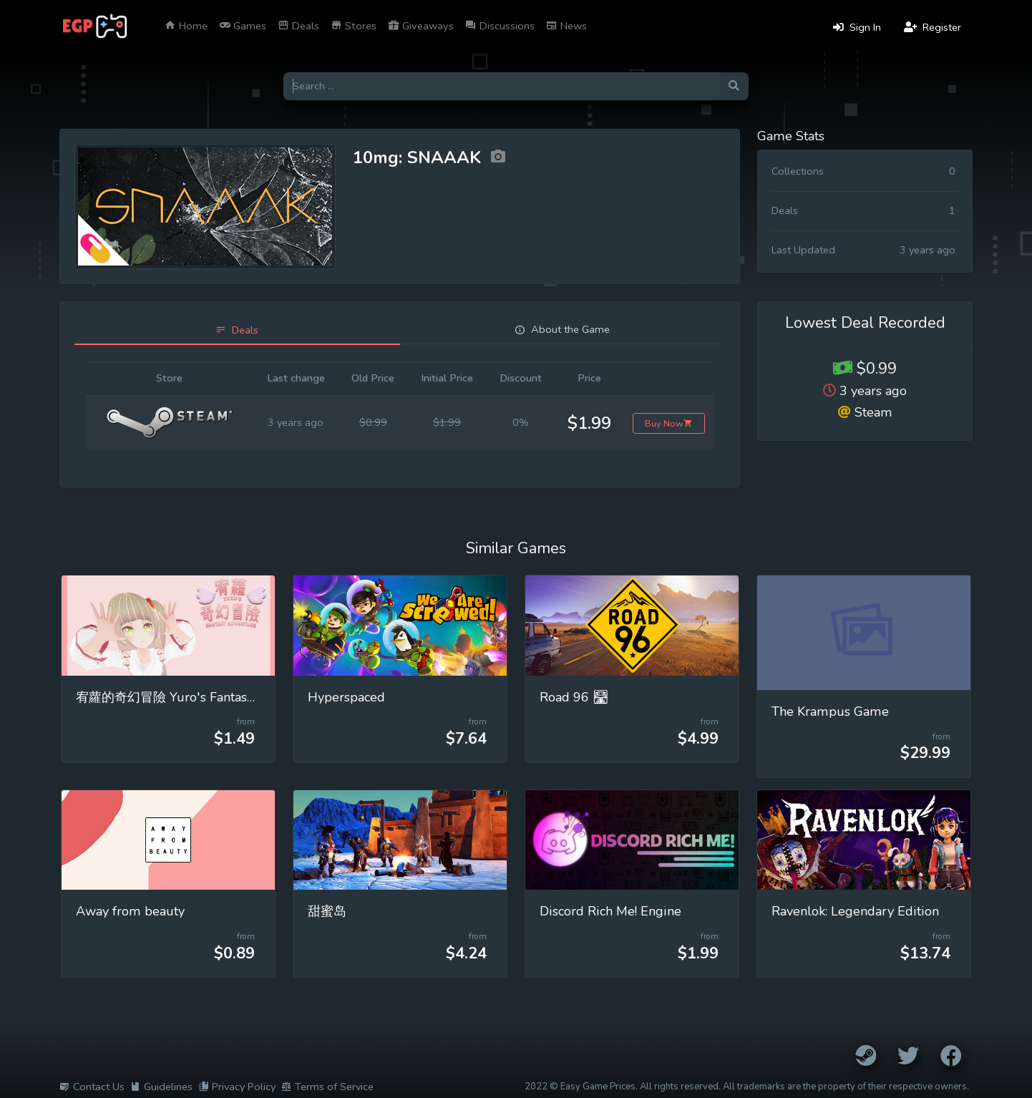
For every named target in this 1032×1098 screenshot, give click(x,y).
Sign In (857, 27)
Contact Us (92, 1086)
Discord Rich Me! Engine (610, 911)
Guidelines (161, 1086)
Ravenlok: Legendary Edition (855, 911)
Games (242, 26)
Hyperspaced (346, 697)
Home (186, 26)
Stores (353, 26)
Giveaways (421, 26)
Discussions (500, 26)
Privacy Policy (237, 1086)
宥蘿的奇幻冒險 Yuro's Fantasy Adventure (197, 697)
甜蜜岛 (327, 911)
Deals (298, 26)
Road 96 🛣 (574, 697)
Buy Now (669, 423)
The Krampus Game (830, 711)
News (566, 26)
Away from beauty (130, 911)
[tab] (237, 330)
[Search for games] (501, 86)
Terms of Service (327, 1086)
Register (932, 27)
